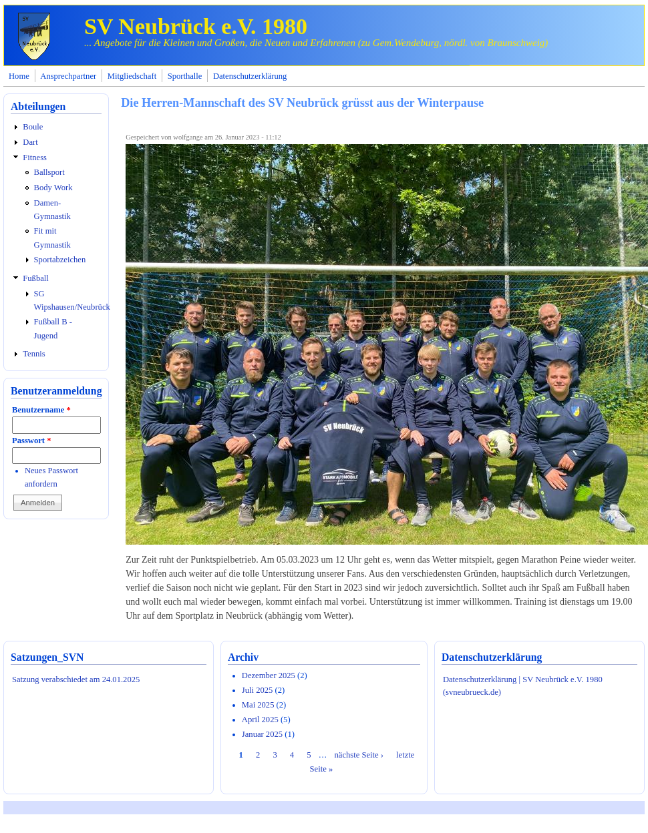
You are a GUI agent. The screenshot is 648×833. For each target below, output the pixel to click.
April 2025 (260, 719)
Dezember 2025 (268, 675)
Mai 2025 (258, 705)
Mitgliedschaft (132, 76)
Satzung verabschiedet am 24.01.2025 (76, 679)
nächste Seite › (359, 755)
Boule (33, 126)
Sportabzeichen (60, 259)
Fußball (35, 278)
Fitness (35, 157)
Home (19, 76)
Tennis (34, 353)
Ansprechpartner (68, 76)
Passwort (31, 440)
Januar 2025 (262, 734)
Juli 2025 (257, 690)
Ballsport (49, 172)
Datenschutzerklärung (250, 76)
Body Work (53, 187)
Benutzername (41, 409)
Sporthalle (185, 76)
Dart (30, 142)
